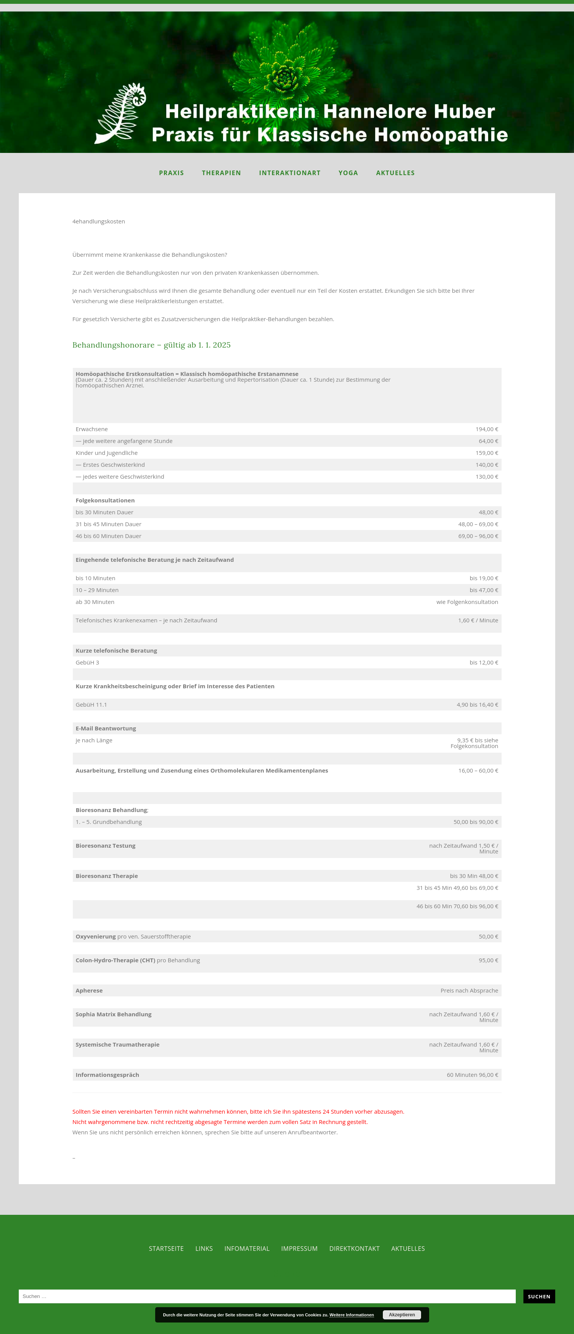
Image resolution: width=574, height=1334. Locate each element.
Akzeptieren (402, 1315)
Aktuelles (395, 173)
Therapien (221, 173)
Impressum (299, 1248)
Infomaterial (247, 1248)
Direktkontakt (354, 1248)
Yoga (348, 173)
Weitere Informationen (352, 1315)
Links (204, 1248)
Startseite (166, 1248)
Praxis (171, 173)
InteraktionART (290, 173)
